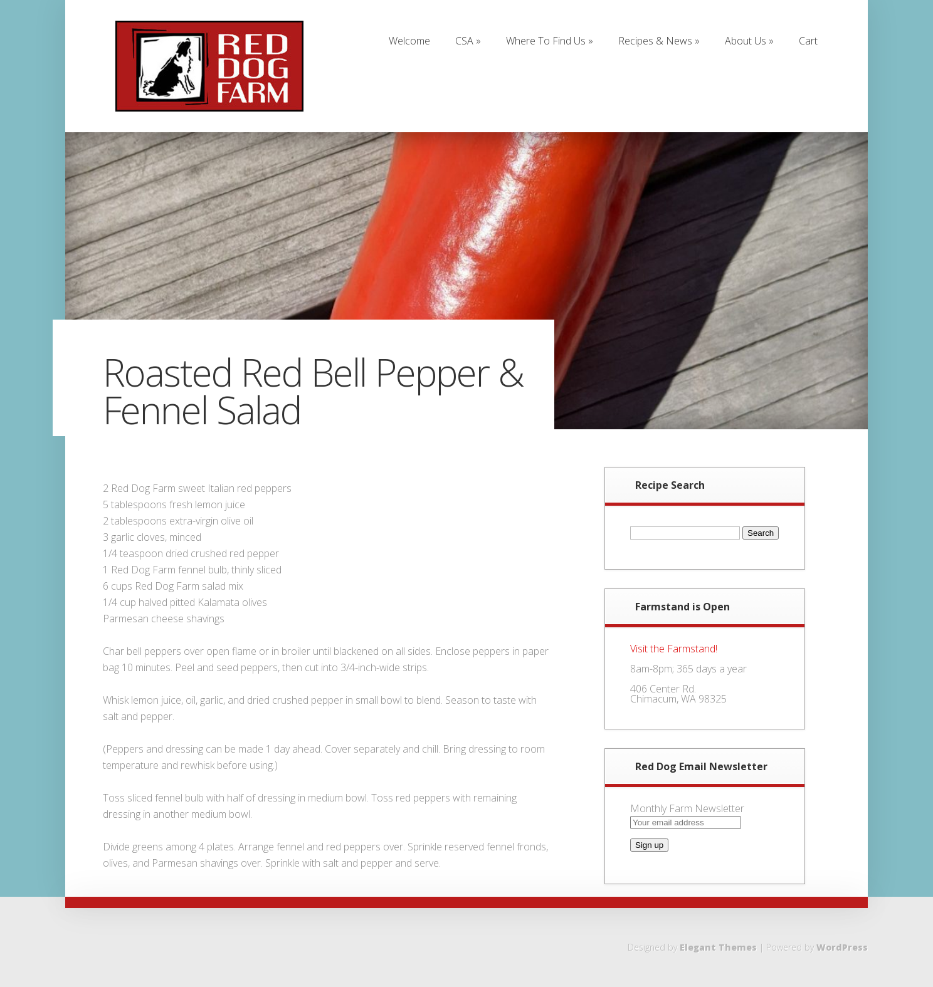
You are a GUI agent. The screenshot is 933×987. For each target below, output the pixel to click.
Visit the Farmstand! (673, 648)
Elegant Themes (718, 947)
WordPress (842, 947)
